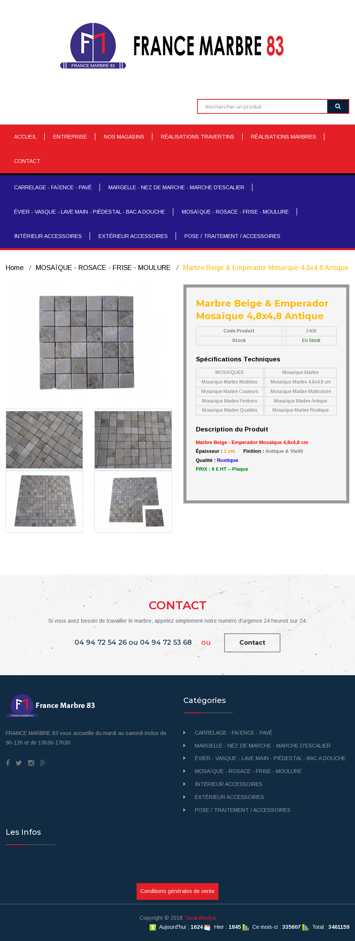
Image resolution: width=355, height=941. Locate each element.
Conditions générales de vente (177, 891)
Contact (252, 642)
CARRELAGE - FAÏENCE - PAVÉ (53, 187)
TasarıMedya (200, 918)
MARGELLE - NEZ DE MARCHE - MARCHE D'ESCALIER (176, 187)
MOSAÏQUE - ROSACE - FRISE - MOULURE (235, 212)
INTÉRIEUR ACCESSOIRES (48, 236)
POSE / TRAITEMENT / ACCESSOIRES (232, 236)
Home (15, 268)
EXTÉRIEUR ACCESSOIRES (133, 236)
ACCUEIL (25, 137)
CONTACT (27, 161)
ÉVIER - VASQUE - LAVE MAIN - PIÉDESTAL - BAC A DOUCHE (89, 212)
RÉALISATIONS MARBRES (283, 137)
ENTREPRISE (70, 137)
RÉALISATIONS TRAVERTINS (197, 137)
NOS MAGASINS (124, 137)
